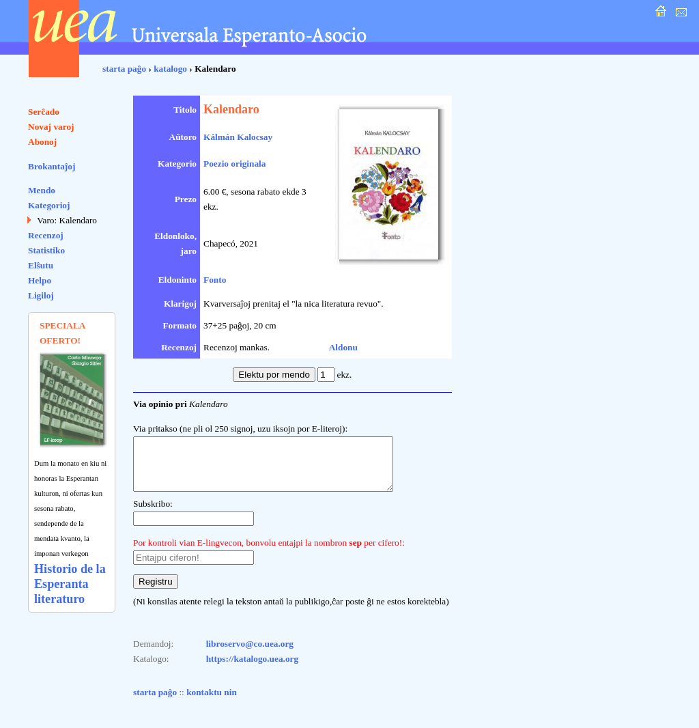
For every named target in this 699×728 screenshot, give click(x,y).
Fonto (214, 280)
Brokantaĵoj (51, 166)
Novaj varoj (51, 127)
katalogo (170, 69)
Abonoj (42, 142)
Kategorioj (49, 205)
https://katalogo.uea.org (252, 669)
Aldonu (343, 347)
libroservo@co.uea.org (250, 654)
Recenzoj (45, 235)
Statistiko (46, 250)
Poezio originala (234, 163)
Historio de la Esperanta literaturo (70, 584)
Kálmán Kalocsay (237, 137)
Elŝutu (40, 265)
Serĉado (43, 112)
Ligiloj (41, 295)
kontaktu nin (211, 702)
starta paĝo (124, 69)
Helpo (39, 280)
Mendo (41, 190)
